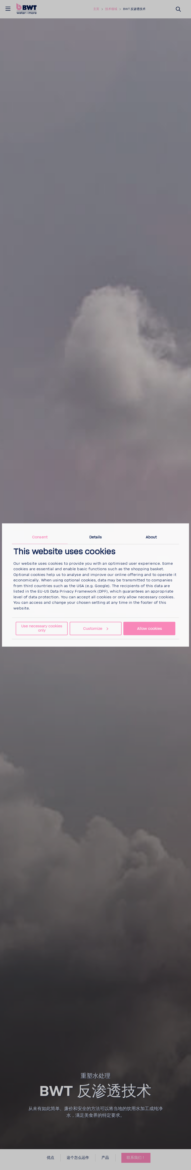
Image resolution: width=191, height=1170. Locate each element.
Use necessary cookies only (41, 628)
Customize (95, 628)
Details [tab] (95, 537)
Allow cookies (149, 628)
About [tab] (151, 537)
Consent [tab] (40, 537)
